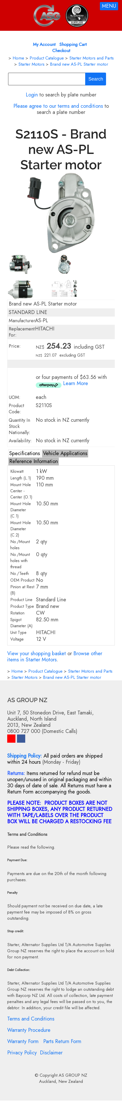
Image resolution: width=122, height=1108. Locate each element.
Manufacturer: (23, 320)
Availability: (20, 440)
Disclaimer (51, 1052)
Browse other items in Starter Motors (54, 656)
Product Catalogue (47, 58)
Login (32, 95)
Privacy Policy (22, 1052)
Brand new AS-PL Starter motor (79, 64)
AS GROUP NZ (73, 1075)
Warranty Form (23, 1041)
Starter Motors (31, 64)
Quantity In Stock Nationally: (19, 426)
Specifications (24, 453)
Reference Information (33, 461)
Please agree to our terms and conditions (58, 106)
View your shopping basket (36, 653)
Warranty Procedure (28, 1030)
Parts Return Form (62, 1041)
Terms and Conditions (30, 1019)
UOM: (14, 397)
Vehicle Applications (65, 453)
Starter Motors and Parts (91, 58)
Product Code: (16, 408)
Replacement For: (22, 332)
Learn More (75, 383)
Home (18, 58)
